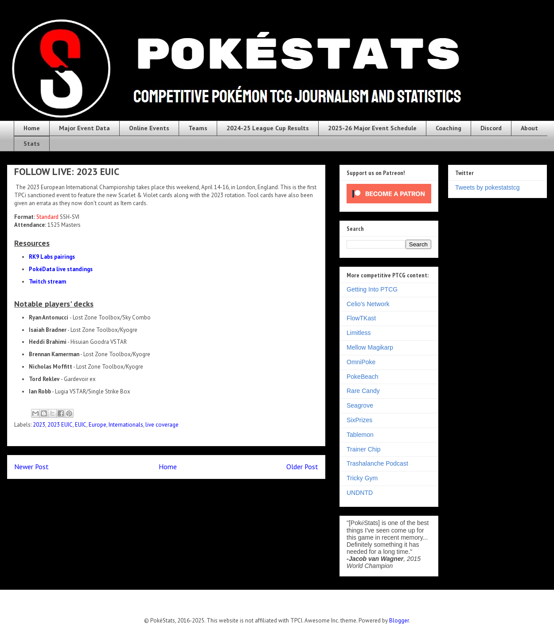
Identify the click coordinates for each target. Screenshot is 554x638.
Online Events (149, 128)
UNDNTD (360, 492)
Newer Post (31, 466)
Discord (491, 128)
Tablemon (360, 434)
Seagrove (360, 405)
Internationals (126, 424)
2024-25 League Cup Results (267, 128)
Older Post (302, 466)
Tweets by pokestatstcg (487, 187)
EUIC (80, 424)
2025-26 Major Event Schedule (372, 128)
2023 (39, 424)
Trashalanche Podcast (377, 463)
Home (31, 128)
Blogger (399, 620)
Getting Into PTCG (372, 289)
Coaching (448, 128)
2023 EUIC (60, 424)
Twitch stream (47, 281)
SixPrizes (359, 420)
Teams (197, 128)
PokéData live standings (61, 269)
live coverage (162, 424)
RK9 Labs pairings (52, 257)
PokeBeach (362, 376)
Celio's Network (368, 303)
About (529, 128)
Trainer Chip (364, 449)
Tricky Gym (362, 478)
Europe (97, 424)
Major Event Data (84, 128)
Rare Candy (363, 390)
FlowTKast (361, 318)
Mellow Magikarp (370, 347)
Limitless (359, 332)
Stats (31, 144)
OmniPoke (361, 362)
